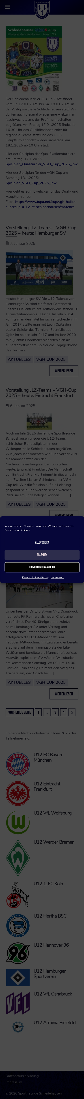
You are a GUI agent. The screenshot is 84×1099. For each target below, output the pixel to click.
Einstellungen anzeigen (42, 567)
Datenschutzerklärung (35, 577)
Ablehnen (42, 555)
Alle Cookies (42, 542)
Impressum (57, 577)
